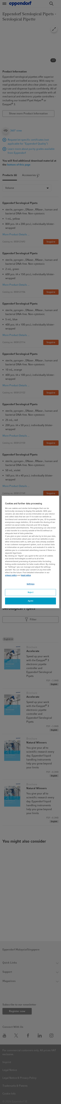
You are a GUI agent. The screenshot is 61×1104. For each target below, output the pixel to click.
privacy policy (11, 575)
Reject (30, 592)
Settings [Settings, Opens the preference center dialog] (30, 584)
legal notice (26, 575)
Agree (30, 601)
